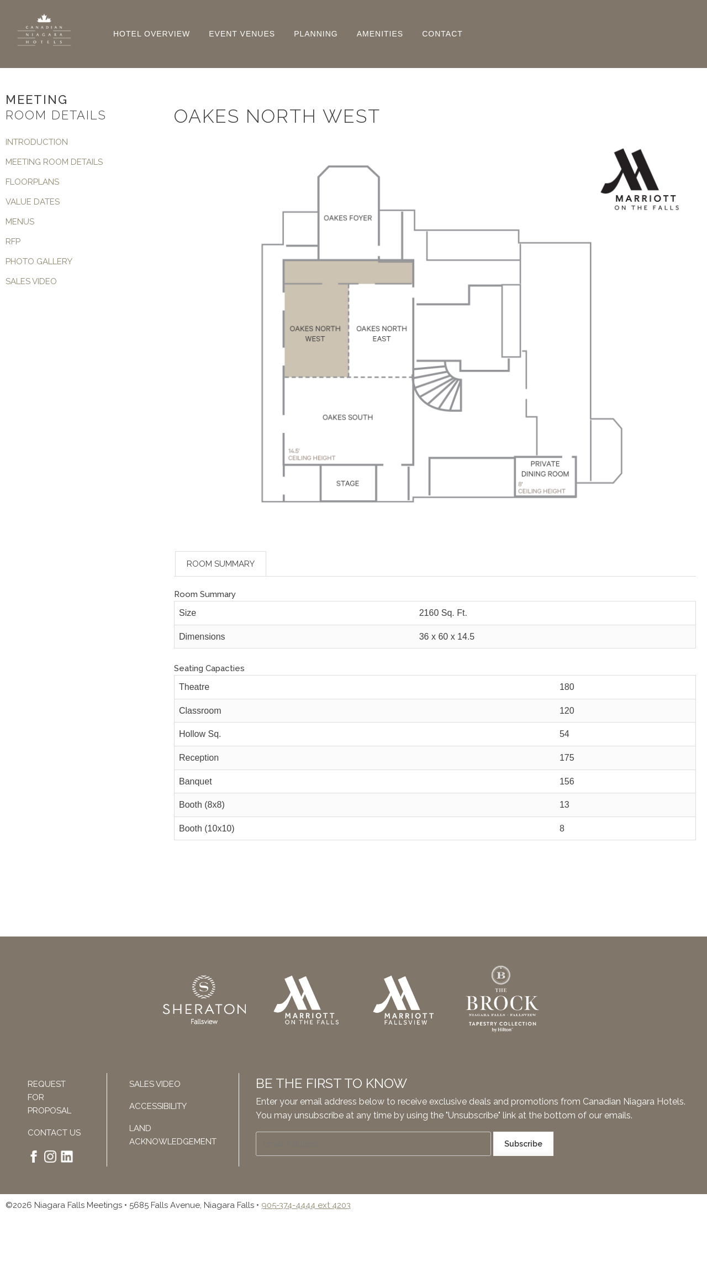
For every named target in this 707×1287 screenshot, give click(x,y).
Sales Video (31, 281)
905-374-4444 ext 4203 (306, 1205)
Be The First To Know (331, 1083)
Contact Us (54, 1133)
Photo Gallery (39, 261)
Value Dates (33, 202)
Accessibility (158, 1106)
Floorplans (32, 182)
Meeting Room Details (54, 162)
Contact (442, 33)
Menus (20, 222)
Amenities (380, 33)
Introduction (37, 142)
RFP (13, 242)
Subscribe (523, 1143)
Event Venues (242, 33)
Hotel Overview (151, 33)
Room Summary (221, 564)
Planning (316, 33)
